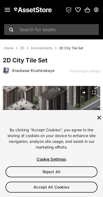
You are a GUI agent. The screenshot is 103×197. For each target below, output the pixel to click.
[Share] (83, 92)
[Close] (99, 118)
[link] (78, 10)
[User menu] (96, 10)
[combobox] (51, 29)
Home (8, 48)
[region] (51, 153)
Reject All (51, 171)
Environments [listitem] (41, 48)
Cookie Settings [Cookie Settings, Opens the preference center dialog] (51, 159)
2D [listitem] (22, 48)
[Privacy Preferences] (68, 10)
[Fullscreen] (93, 92)
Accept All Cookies (51, 187)
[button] (87, 10)
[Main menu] (7, 9)
